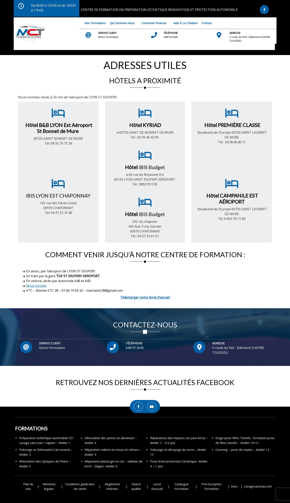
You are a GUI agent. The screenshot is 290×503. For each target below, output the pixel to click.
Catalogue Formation (181, 486)
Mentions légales (49, 486)
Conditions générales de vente (79, 486)
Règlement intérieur (112, 486)
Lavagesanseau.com (258, 486)
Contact (207, 23)
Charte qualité (136, 486)
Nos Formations (95, 23)
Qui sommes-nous (122, 23)
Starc (234, 486)
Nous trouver (36, 285)
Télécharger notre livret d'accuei (144, 297)
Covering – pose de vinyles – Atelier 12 (242, 450)
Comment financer (154, 23)
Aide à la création (185, 23)
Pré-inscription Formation (211, 486)
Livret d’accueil (157, 486)
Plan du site (28, 486)
